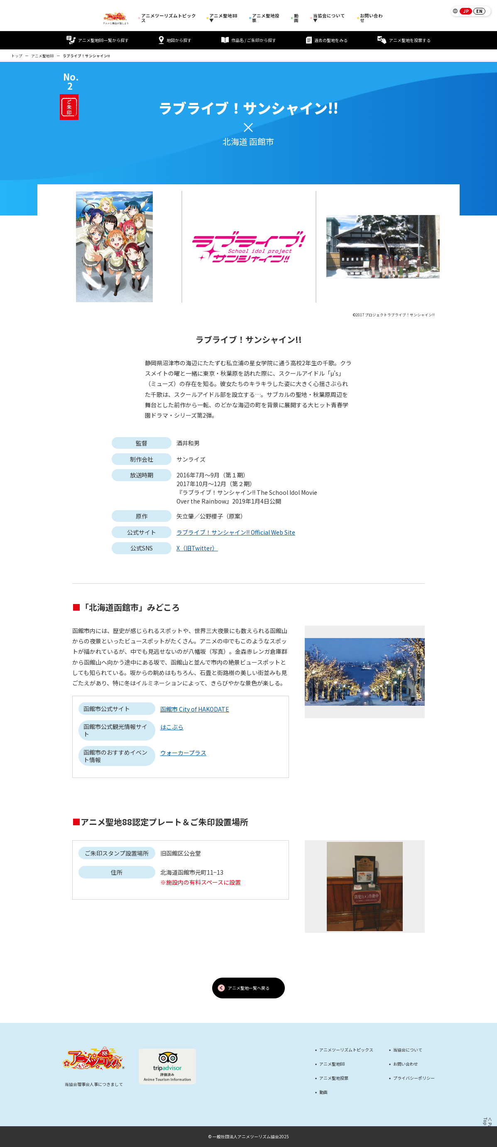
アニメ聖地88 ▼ (223, 18)
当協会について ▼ (329, 18)
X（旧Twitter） (197, 548)
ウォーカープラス (183, 752)
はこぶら (172, 727)
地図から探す (175, 39)
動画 (296, 18)
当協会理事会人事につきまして (94, 1084)
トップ (16, 55)
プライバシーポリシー (414, 1078)
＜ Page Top (487, 1125)
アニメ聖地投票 (265, 18)
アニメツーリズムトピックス (167, 18)
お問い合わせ (370, 18)
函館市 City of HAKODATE (194, 709)
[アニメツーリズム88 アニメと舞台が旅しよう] (115, 18)
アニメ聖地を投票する (404, 39)
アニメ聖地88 (42, 55)
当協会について (407, 1050)
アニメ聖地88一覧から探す (97, 39)
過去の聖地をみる (327, 39)
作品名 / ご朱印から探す (249, 39)
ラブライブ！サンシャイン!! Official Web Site (235, 532)
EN (479, 11)
